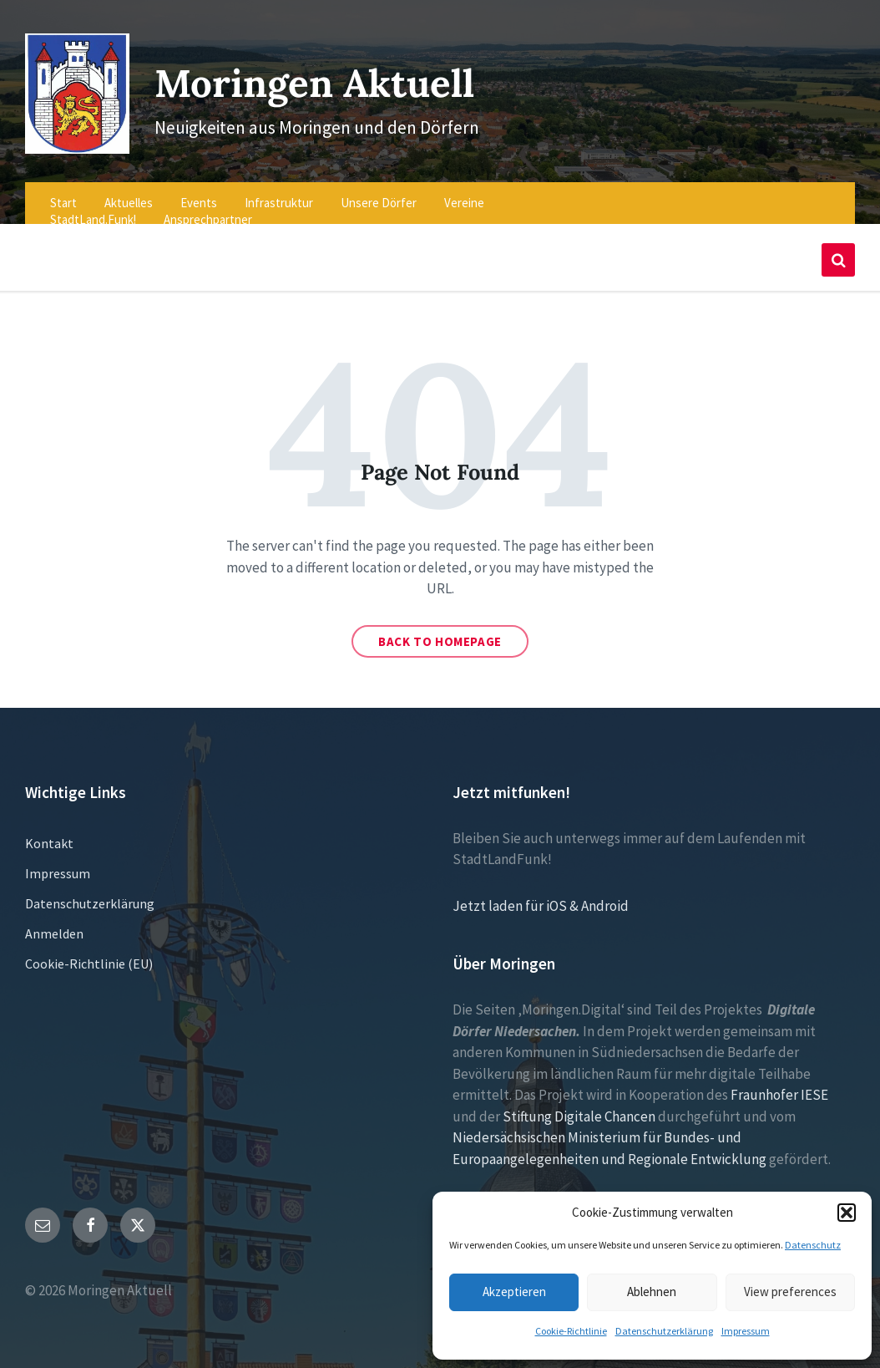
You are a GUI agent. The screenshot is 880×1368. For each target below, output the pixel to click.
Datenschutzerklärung (664, 1331)
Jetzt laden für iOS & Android (541, 896)
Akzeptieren (514, 1291)
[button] (846, 1212)
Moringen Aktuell (325, 76)
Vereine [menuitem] (464, 193)
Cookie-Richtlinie (571, 1331)
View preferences (790, 1291)
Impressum (745, 1331)
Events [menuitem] (198, 193)
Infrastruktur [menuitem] (279, 193)
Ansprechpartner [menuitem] (208, 210)
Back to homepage (440, 632)
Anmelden (54, 924)
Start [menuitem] (63, 193)
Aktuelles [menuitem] (128, 193)
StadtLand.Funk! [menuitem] (93, 210)
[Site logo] (73, 139)
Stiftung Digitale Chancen (579, 1107)
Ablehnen (651, 1291)
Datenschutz (813, 1244)
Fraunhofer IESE (779, 1085)
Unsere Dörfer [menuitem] (379, 193)
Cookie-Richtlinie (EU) (89, 954)
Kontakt (49, 834)
